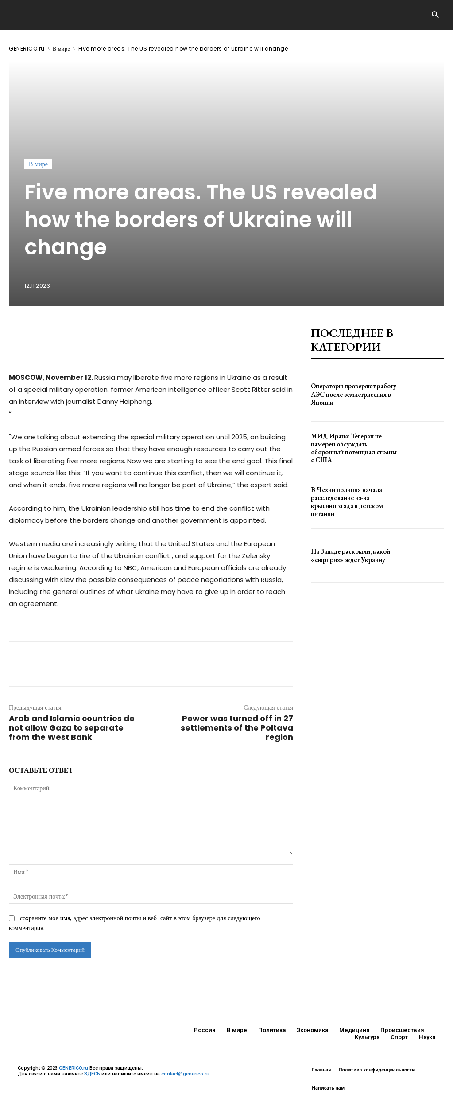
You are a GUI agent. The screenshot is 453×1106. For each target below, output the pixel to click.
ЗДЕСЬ (92, 1074)
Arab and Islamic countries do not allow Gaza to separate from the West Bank (72, 728)
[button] (435, 15)
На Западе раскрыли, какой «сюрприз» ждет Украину (349, 555)
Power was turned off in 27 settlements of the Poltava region (237, 728)
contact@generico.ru (185, 1074)
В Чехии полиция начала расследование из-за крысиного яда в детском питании (345, 502)
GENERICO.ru (27, 48)
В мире (61, 48)
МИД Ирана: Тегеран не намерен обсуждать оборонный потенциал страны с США (353, 448)
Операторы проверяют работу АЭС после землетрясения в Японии (353, 394)
